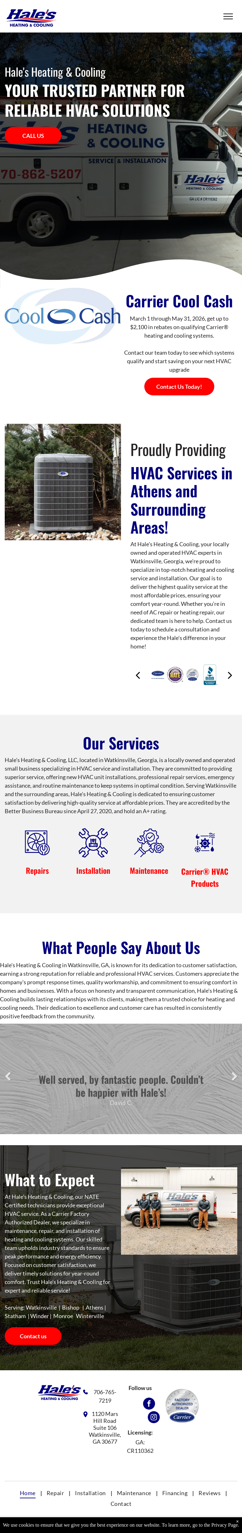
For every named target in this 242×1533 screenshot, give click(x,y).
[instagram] (154, 1418)
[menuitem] (28, 1493)
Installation (93, 870)
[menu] (228, 16)
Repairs (37, 870)
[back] (137, 674)
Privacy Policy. (191, 1526)
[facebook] (149, 1404)
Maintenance (149, 870)
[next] (230, 674)
